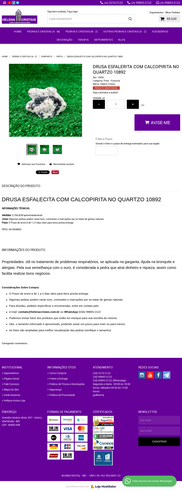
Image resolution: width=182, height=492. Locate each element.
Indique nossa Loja (14, 400)
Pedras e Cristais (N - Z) (82, 31)
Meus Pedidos (172, 12)
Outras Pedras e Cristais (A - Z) (125, 31)
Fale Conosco (11, 384)
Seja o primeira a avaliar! (105, 92)
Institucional (12, 367)
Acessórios (160, 31)
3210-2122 (113, 3)
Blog (121, 39)
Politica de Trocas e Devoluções (67, 384)
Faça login (72, 11)
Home (18, 31)
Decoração (65, 39)
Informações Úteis (61, 367)
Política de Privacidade (62, 395)
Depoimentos (157, 12)
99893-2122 (141, 3)
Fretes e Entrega (58, 378)
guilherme (98, 395)
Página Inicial (11, 378)
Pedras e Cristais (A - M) (43, 31)
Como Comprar (58, 373)
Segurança (55, 389)
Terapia (83, 39)
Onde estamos (12, 395)
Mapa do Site (11, 389)
